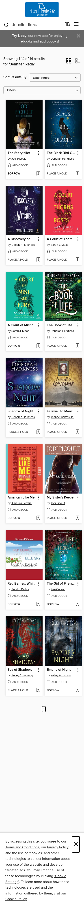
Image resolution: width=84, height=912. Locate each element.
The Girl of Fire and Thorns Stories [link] (61, 584)
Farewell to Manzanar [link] (61, 411)
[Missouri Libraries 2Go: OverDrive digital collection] (42, 9)
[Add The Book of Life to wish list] (77, 346)
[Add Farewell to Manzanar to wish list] (77, 432)
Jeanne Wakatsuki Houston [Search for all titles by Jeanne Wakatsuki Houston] (64, 417)
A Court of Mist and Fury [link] (22, 325)
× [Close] (76, 844)
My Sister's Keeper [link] (61, 498)
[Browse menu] (76, 24)
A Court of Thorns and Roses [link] (61, 239)
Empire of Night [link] (59, 670)
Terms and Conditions (22, 847)
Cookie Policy (16, 899)
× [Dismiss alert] (78, 36)
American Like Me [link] (21, 498)
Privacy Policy (57, 847)
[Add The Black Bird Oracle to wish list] (77, 174)
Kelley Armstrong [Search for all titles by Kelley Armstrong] (22, 675)
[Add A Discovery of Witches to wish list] (38, 260)
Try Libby (19, 36)
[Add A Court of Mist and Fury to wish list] (38, 346)
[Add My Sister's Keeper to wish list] (77, 518)
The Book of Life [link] (59, 325)
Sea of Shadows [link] (20, 670)
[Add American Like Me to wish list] (38, 518)
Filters (11, 90)
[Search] (6, 24)
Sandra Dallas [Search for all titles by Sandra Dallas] (20, 589)
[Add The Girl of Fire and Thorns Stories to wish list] (77, 604)
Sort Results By (14, 77)
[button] (68, 62)
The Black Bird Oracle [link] (61, 153)
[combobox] (32, 24)
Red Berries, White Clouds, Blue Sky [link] (22, 584)
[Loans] (67, 25)
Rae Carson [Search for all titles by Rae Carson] (58, 589)
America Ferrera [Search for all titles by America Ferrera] (21, 503)
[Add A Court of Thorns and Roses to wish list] (77, 260)
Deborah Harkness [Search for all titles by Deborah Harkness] (62, 159)
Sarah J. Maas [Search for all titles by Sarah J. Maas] (59, 245)
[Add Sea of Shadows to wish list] (38, 690)
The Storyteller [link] (19, 153)
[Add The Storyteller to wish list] (38, 174)
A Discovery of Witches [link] (22, 239)
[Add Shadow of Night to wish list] (38, 432)
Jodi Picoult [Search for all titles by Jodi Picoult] (18, 159)
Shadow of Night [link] (20, 411)
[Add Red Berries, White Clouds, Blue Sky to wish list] (38, 604)
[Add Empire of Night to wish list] (77, 690)
